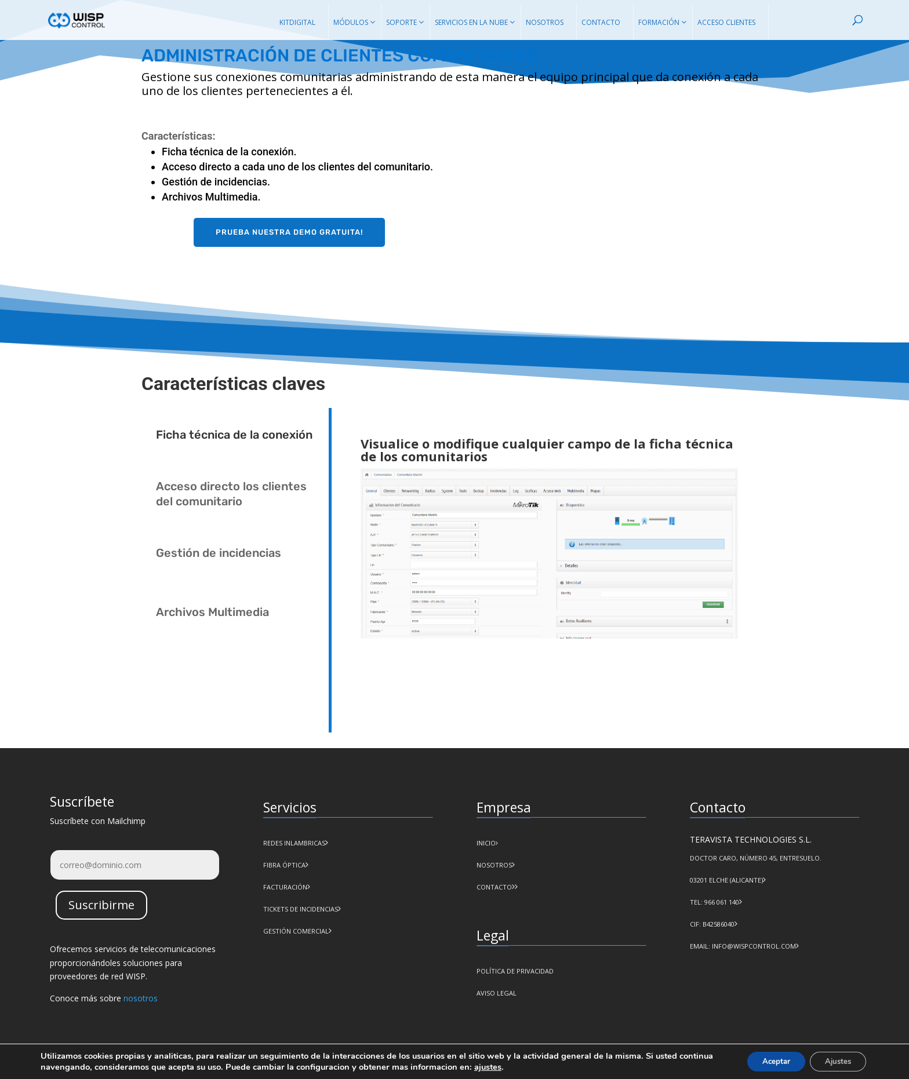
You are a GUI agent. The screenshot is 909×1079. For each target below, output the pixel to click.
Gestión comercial (296, 931)
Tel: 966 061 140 (714, 902)
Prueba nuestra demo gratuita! (289, 232)
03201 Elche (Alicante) (726, 880)
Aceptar (766, 1060)
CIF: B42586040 (712, 924)
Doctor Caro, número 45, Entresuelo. (755, 858)
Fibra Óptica (284, 865)
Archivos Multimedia (212, 612)
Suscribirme (101, 905)
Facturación (285, 887)
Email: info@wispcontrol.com (743, 946)
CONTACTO (494, 887)
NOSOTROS (494, 865)
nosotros (140, 998)
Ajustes (835, 1060)
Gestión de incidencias (218, 553)
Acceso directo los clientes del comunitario (231, 493)
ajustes (523, 1066)
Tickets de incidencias (300, 909)
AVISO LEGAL (497, 993)
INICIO (487, 843)
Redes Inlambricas (294, 843)
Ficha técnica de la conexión (234, 435)
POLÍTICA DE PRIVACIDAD (515, 971)
